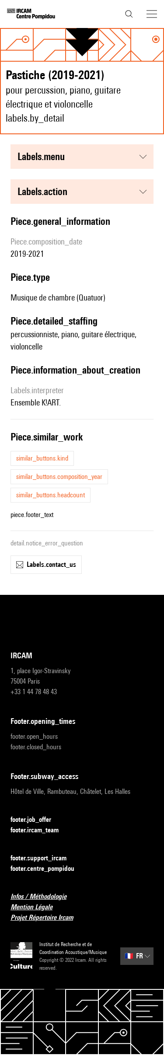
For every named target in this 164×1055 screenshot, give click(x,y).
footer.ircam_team (39, 830)
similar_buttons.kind (42, 458)
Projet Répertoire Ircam (47, 917)
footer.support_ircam (43, 858)
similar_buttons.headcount (50, 495)
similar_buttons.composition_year (59, 476)
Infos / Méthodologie (43, 896)
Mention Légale (36, 907)
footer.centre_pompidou (47, 868)
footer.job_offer (36, 819)
